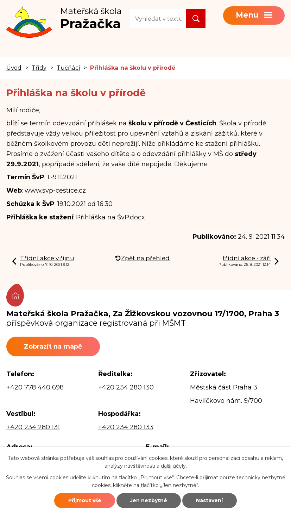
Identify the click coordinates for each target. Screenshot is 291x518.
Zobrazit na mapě (53, 346)
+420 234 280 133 (125, 427)
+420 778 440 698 (35, 387)
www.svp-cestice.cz (55, 190)
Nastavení (209, 500)
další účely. (174, 466)
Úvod (13, 67)
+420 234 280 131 (33, 427)
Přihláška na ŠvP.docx (110, 217)
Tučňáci (68, 67)
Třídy (39, 67)
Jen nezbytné (148, 500)
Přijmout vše (84, 500)
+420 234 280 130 (126, 387)
